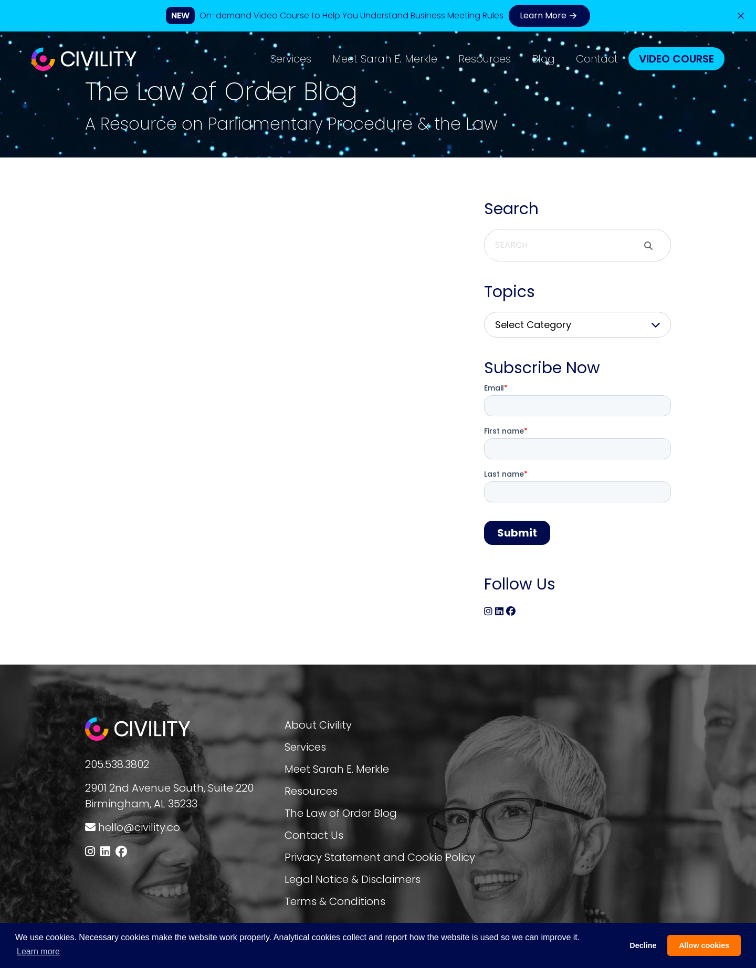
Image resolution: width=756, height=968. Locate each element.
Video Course (676, 58)
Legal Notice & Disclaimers (353, 879)
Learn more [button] (38, 951)
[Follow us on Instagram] (90, 852)
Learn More (549, 15)
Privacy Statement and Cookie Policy (380, 857)
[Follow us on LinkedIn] (105, 852)
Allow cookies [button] (704, 945)
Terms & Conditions (335, 901)
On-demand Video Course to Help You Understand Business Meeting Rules (351, 15)
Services (290, 58)
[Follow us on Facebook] (121, 852)
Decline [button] (642, 945)
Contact (597, 58)
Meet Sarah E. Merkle (384, 58)
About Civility (318, 725)
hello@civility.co (139, 827)
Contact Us (314, 835)
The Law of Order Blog (341, 813)
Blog (543, 58)
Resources (484, 58)
